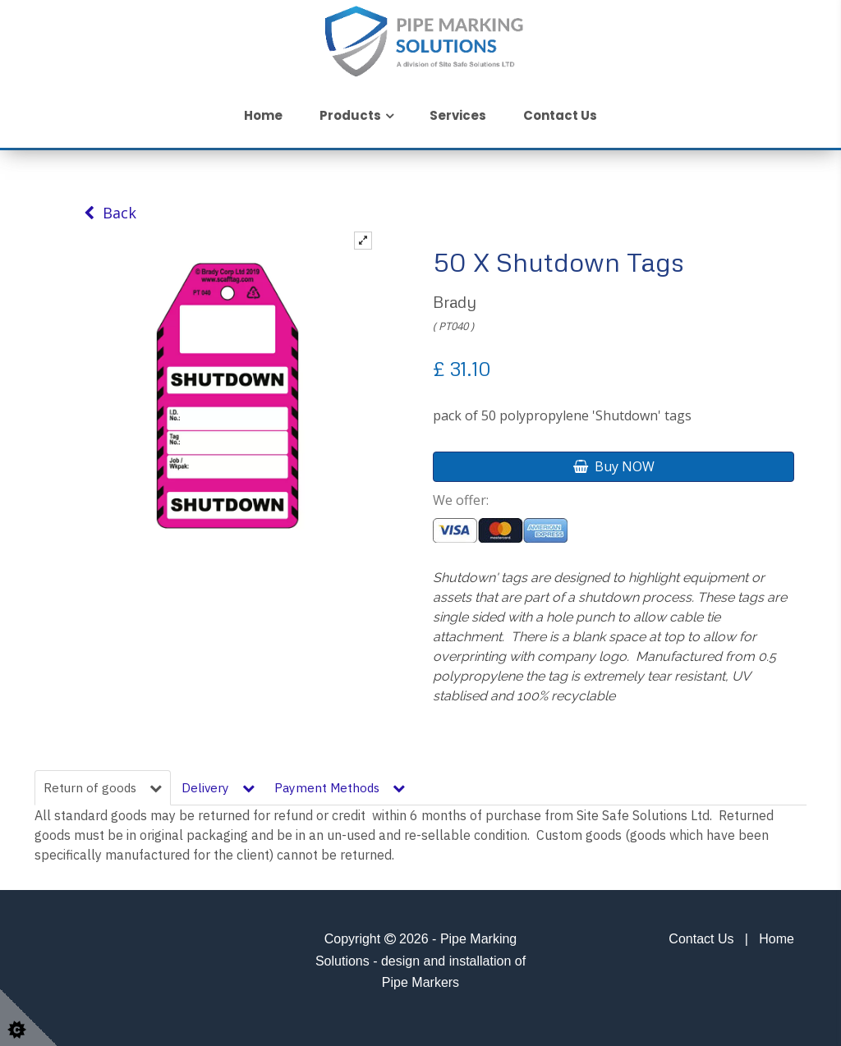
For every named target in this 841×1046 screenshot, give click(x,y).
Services (458, 115)
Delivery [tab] (218, 787)
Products (350, 115)
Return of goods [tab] (103, 787)
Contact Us (560, 115)
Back (110, 213)
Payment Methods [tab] (339, 787)
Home (263, 115)
